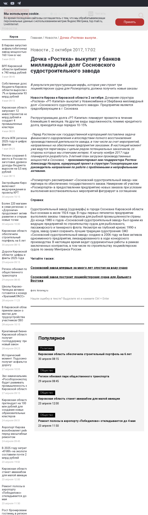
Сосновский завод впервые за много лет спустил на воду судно (79, 268)
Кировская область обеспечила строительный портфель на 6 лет (15, 235)
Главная (36, 38)
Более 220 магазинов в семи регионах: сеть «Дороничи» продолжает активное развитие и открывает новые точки (16, 212)
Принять (130, 22)
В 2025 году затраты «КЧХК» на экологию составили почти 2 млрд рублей (15, 453)
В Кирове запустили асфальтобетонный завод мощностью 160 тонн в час (15, 50)
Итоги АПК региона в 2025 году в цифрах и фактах (16, 141)
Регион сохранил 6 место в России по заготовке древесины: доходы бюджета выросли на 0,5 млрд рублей (16, 164)
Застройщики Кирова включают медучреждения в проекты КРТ (16, 187)
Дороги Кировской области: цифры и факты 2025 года (14, 255)
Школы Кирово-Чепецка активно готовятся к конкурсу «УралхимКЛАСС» (16, 291)
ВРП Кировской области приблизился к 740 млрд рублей (16, 69)
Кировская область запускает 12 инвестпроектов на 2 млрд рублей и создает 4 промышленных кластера (15, 117)
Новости (51, 38)
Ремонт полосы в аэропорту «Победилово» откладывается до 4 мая (15, 493)
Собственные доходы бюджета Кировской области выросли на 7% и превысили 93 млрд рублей (16, 90)
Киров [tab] (14, 36)
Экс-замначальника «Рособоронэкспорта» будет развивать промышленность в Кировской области (17, 382)
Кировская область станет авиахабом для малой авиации (15, 472)
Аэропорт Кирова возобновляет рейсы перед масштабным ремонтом (16, 432)
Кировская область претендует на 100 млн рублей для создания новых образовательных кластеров (15, 408)
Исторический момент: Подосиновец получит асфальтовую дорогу (16, 360)
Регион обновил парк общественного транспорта (16, 272)
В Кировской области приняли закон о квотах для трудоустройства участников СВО (16, 314)
